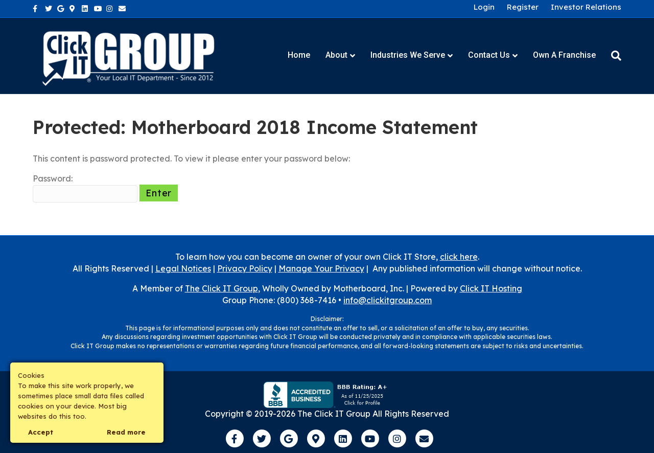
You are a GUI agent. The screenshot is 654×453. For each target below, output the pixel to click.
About (336, 55)
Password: (85, 187)
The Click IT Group (221, 288)
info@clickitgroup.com (387, 300)
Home (299, 55)
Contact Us (489, 55)
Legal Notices (183, 268)
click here (459, 257)
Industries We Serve (407, 55)
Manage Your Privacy (321, 268)
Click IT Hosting (491, 288)
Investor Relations (586, 7)
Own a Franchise (564, 55)
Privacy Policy (244, 268)
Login (484, 7)
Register (523, 7)
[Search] (612, 55)
